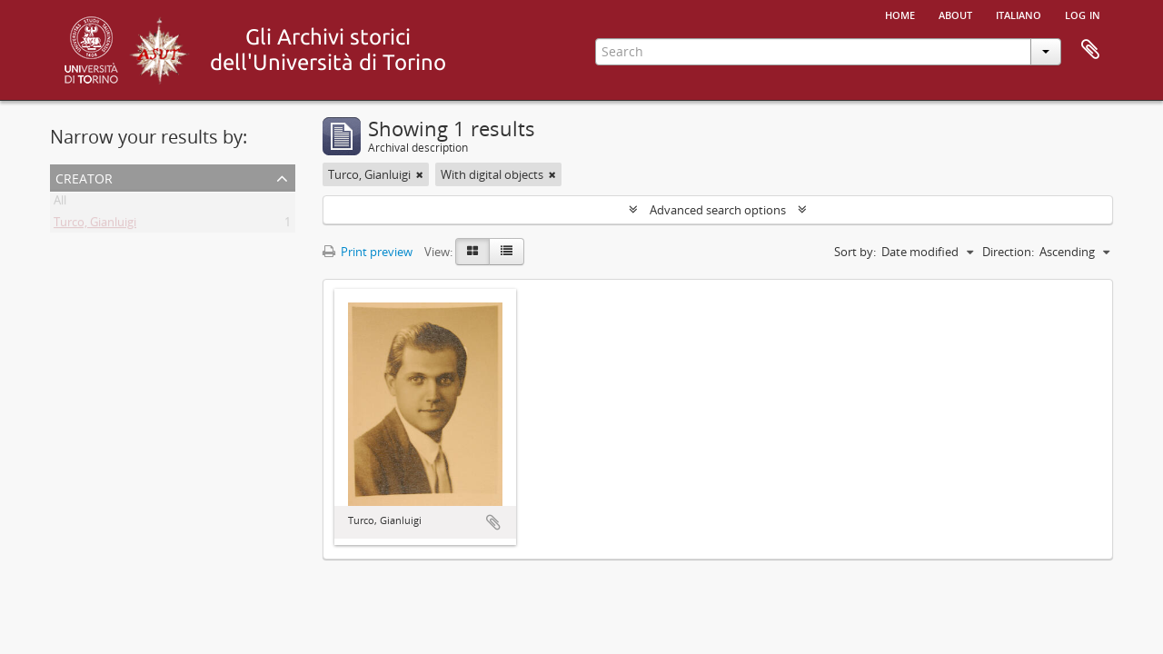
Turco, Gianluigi (95, 225)
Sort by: (855, 251)
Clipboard (1090, 50)
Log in (1082, 14)
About (955, 14)
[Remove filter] (419, 174)
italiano (1018, 14)
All (60, 203)
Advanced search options (718, 210)
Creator (84, 176)
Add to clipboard (493, 522)
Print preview (368, 251)
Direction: (1008, 251)
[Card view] (472, 251)
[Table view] (506, 251)
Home (900, 14)
